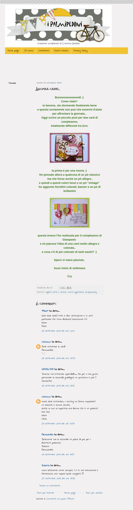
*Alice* (45, 311)
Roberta (45, 465)
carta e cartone (59, 292)
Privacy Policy (80, 51)
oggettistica (79, 292)
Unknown (46, 342)
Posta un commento (49, 486)
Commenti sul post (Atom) (60, 499)
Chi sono (28, 51)
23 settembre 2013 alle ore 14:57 (58, 454)
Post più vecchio (94, 493)
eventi (70, 292)
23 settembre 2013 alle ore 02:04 (58, 331)
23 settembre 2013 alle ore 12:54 (58, 423)
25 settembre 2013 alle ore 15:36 (58, 478)
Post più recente (45, 493)
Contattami (43, 51)
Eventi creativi (61, 51)
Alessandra (47, 435)
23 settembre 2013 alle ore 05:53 (58, 358)
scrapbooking (91, 292)
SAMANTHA (47, 369)
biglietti (48, 292)
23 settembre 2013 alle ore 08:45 (58, 386)
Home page (13, 51)
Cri (51, 287)
